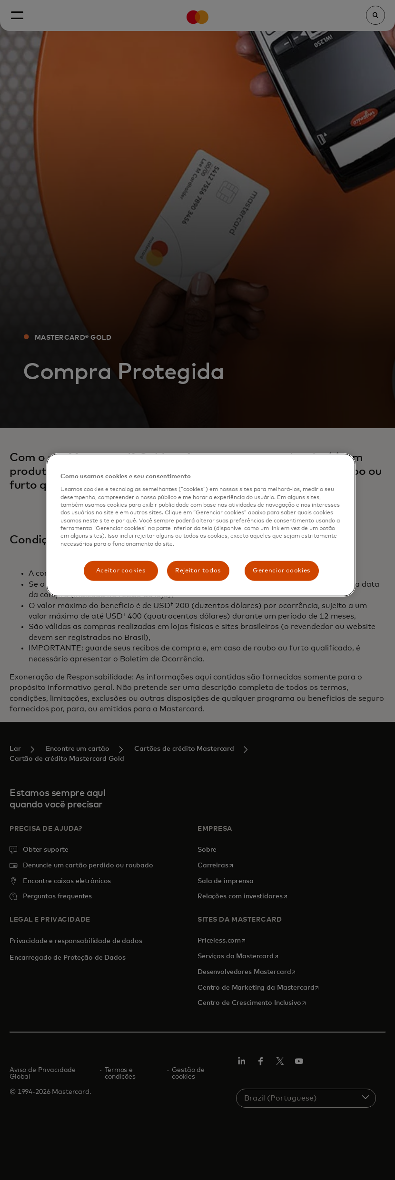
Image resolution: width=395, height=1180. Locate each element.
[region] (201, 525)
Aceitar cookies (121, 571)
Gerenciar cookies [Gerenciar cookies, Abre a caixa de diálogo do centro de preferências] (281, 571)
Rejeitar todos (198, 571)
